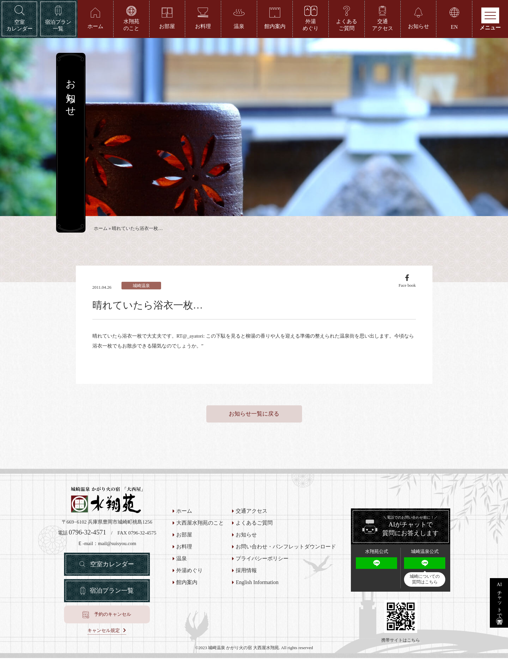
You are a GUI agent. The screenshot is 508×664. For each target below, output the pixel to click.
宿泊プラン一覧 (112, 599)
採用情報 (246, 576)
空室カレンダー (112, 571)
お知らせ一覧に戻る (254, 420)
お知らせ (246, 541)
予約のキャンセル (112, 623)
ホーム (101, 230)
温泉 (181, 565)
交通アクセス (251, 517)
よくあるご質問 (254, 529)
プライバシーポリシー (262, 565)
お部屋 (184, 541)
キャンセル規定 (103, 639)
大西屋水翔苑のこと (200, 529)
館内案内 (186, 588)
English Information (257, 588)
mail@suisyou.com (117, 549)
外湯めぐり (189, 576)
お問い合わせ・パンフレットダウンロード (286, 553)
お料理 (184, 553)
